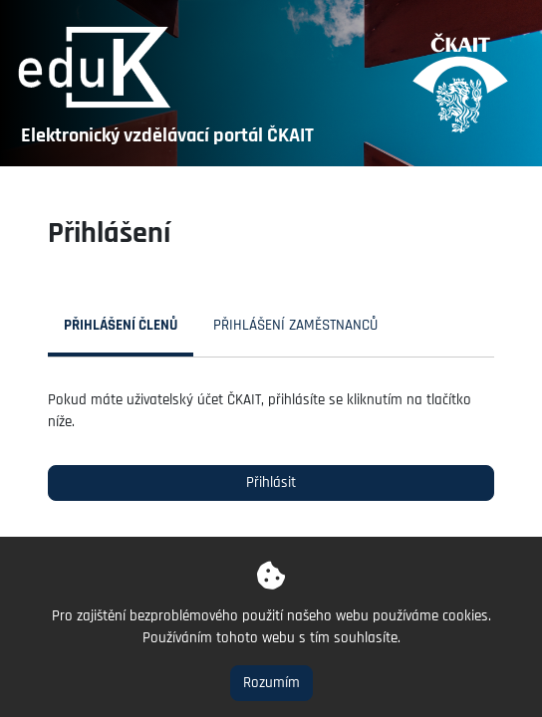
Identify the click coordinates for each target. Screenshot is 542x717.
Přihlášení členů (120, 325)
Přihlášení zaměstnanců (295, 325)
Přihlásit (271, 482)
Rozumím (271, 682)
